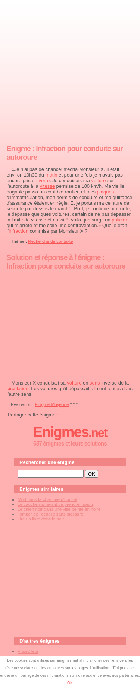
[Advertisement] (70, 70)
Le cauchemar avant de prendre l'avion (55, 504)
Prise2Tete (28, 651)
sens (95, 383)
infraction (18, 231)
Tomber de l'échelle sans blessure (50, 513)
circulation (18, 388)
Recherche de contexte (50, 241)
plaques (105, 192)
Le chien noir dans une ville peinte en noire (59, 509)
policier (119, 220)
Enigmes (70, 432)
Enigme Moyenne (52, 404)
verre (44, 180)
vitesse (47, 186)
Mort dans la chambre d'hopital (47, 499)
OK (70, 683)
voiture (98, 180)
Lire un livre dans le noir (41, 518)
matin (51, 175)
